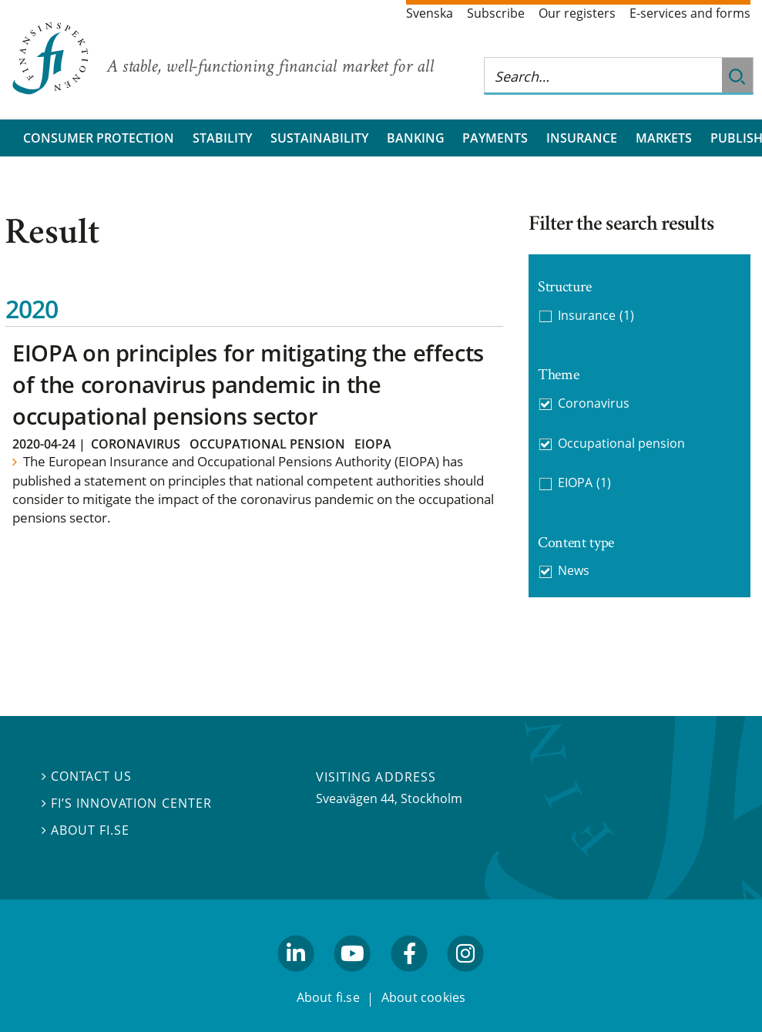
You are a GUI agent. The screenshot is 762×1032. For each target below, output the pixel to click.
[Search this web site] (603, 76)
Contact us (87, 776)
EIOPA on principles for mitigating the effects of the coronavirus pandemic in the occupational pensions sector (248, 384)
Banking (416, 137)
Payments (495, 137)
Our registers (577, 13)
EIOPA (372, 443)
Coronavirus (135, 443)
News (573, 570)
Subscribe (496, 13)
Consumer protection (98, 137)
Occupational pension (267, 443)
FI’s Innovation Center (127, 803)
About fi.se (85, 830)
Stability (222, 137)
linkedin (296, 978)
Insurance (581, 137)
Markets (664, 137)
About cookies (423, 997)
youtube (353, 978)
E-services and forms (689, 13)
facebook (409, 978)
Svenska (429, 13)
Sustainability (319, 137)
